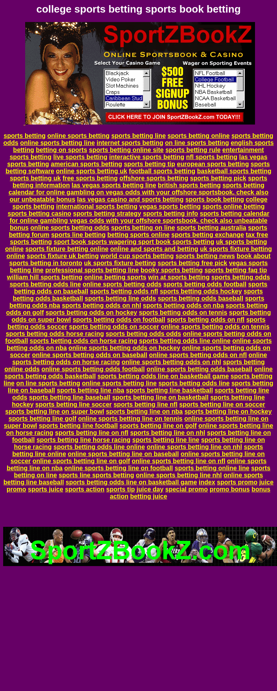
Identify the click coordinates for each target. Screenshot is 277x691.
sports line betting (78, 234)
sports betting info (170, 213)
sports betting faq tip (236, 270)
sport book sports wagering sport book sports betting (133, 241)
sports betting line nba (90, 390)
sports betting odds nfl (124, 291)
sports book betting (214, 199)
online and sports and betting (154, 249)
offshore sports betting (153, 178)
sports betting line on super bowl (54, 411)
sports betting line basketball (169, 390)
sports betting (25, 135)
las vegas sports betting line (114, 185)
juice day (150, 489)
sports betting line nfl (146, 404)
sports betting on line (143, 227)
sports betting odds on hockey (91, 312)
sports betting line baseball (69, 397)
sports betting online (198, 135)
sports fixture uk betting (63, 256)
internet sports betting (130, 142)
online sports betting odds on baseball (89, 355)
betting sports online (138, 234)
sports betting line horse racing (83, 439)
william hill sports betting (45, 277)
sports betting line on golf (157, 425)
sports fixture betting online (66, 249)
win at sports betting (178, 277)
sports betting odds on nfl (205, 319)
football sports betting (162, 171)
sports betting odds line (45, 284)
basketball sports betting (234, 171)
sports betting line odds (120, 298)
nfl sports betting (211, 157)
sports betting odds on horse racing (84, 340)
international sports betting (97, 206)
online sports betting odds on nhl (171, 362)
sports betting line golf (42, 418)
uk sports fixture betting (120, 263)
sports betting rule (192, 150)
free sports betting (89, 178)
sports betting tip (149, 164)
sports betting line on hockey (227, 411)
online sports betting (78, 135)
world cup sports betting (137, 256)
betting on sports (61, 150)
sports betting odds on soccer (114, 326)
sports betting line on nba (144, 411)
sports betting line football (78, 425)
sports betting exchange (207, 234)
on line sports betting (197, 142)
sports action (84, 489)
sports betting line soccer (73, 404)
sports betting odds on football (119, 319)
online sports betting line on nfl (178, 461)
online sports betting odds (69, 227)
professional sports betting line (92, 270)
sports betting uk (35, 178)
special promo (186, 489)
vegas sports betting (169, 206)
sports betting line (138, 135)
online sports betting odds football (93, 369)
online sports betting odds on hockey (124, 348)
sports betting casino (40, 213)
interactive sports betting (146, 157)
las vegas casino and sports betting (130, 199)
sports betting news (205, 256)
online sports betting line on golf (81, 461)
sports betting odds (240, 277)
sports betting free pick (192, 263)
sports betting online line (211, 468)
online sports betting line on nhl (194, 447)
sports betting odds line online (185, 340)
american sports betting (86, 164)
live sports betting (80, 157)
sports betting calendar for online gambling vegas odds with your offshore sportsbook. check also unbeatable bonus (139, 220)
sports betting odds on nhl (101, 305)
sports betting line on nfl (91, 432)
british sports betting (189, 185)
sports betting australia (211, 227)
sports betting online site (126, 150)
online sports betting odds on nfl (198, 355)
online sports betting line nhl (179, 475)
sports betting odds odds (143, 333)
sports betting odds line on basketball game (163, 376)
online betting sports (115, 277)
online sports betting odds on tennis (215, 326)
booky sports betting (172, 270)
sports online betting (233, 206)
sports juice (45, 489)
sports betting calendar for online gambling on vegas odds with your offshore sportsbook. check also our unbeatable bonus (138, 192)
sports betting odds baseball (200, 298)
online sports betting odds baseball (199, 369)
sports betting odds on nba (183, 305)
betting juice (148, 496)
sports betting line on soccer (222, 404)
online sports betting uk (91, 171)
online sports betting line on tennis (130, 418)
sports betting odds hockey (201, 291)
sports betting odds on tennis (183, 312)
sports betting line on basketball (160, 397)
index (207, 482)
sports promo (237, 482)
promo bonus (229, 489)
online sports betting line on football (118, 468)
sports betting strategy (107, 213)
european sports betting (213, 164)
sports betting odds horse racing (55, 333)
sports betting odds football (205, 284)
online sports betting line (57, 142)
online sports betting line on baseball (123, 454)
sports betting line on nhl (167, 432)
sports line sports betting (96, 475)
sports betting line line (166, 439)
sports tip (120, 489)
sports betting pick (218, 178)
